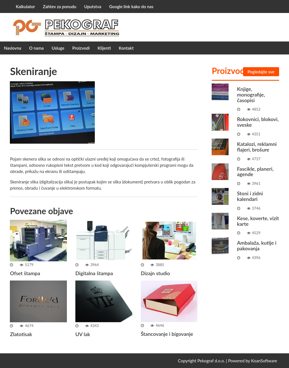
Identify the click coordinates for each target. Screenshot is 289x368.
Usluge (58, 48)
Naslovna (12, 48)
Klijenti (104, 48)
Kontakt (126, 48)
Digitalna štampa (94, 273)
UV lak (82, 334)
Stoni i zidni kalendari (250, 196)
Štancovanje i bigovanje (167, 334)
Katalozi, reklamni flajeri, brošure (257, 147)
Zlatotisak (21, 334)
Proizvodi (81, 48)
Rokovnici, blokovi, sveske (258, 122)
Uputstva (92, 6)
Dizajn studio (155, 273)
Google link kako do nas (131, 6)
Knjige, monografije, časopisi (251, 94)
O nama (36, 48)
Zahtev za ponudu (59, 6)
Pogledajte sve (261, 71)
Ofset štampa (25, 273)
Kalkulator (25, 6)
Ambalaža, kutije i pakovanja (257, 245)
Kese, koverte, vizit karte (258, 221)
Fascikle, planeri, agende (255, 172)
